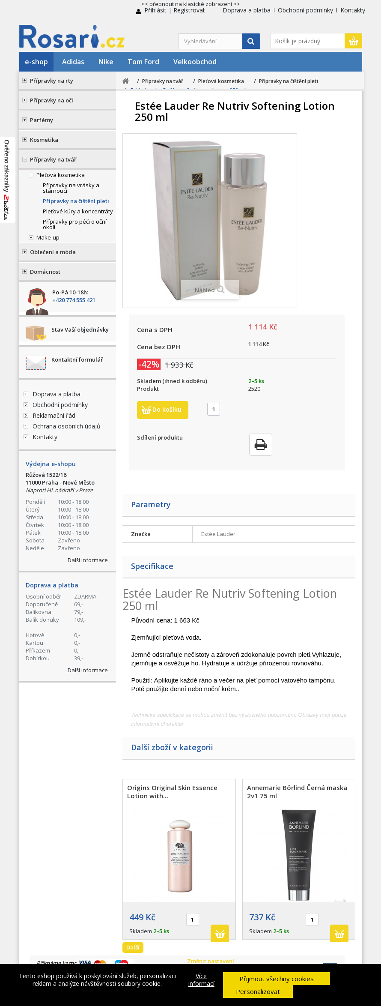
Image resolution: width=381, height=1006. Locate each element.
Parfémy (41, 120)
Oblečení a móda (53, 252)
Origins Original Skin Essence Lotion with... (172, 791)
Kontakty (352, 10)
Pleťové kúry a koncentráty (78, 211)
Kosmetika (44, 140)
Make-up (48, 237)
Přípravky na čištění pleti (76, 201)
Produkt (148, 388)
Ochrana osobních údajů (67, 426)
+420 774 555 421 (73, 300)
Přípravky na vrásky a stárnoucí (71, 188)
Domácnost (45, 271)
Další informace (88, 560)
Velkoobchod (195, 61)
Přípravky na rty (51, 80)
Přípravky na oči (51, 100)
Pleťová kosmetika (60, 175)
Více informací (201, 980)
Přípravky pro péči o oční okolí (75, 224)
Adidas (73, 61)
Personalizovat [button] (258, 991)
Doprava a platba (247, 10)
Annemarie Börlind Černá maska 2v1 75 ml (297, 791)
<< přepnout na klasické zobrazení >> (190, 4)
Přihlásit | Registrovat (174, 10)
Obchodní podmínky (305, 10)
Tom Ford (143, 61)
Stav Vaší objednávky (80, 329)
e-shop (36, 61)
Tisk (260, 445)
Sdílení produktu (160, 437)
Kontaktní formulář (77, 359)
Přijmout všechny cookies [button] (276, 978)
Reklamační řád (54, 415)
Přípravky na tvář (53, 159)
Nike (105, 61)
